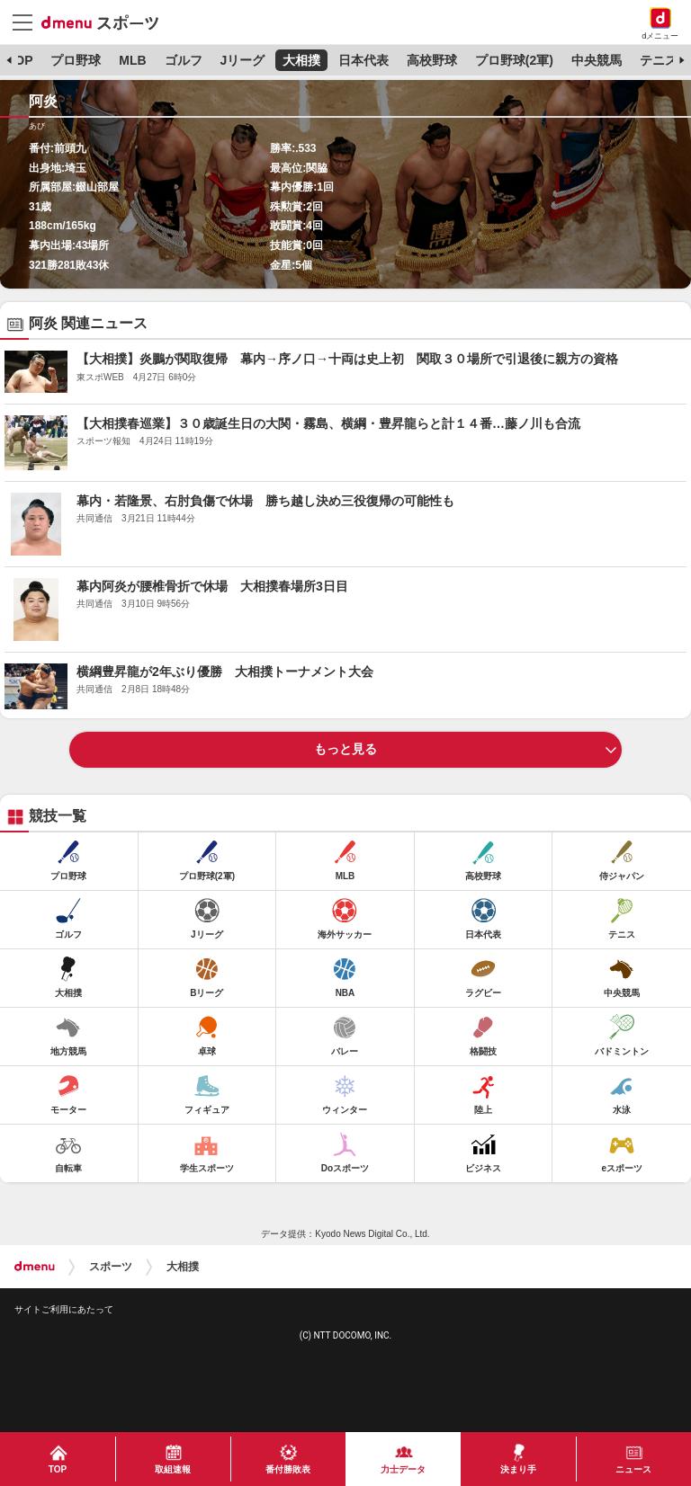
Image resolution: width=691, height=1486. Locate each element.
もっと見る (345, 749)
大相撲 (301, 60)
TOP (20, 60)
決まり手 (518, 1469)
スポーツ (110, 1266)
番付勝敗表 (287, 1469)
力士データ (403, 1469)
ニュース (633, 1469)
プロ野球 (75, 60)
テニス (659, 60)
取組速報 (173, 1469)
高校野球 (432, 60)
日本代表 (363, 60)
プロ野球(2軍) (514, 60)
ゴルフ (183, 60)
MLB (132, 60)
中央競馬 (596, 60)
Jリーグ (242, 60)
